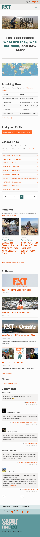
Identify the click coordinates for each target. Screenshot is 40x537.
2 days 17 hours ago (31, 464)
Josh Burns (16, 166)
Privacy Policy (26, 507)
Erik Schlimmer (17, 155)
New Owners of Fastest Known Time (18, 335)
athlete (35, 149)
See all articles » (7, 373)
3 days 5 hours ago (32, 491)
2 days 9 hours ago (32, 445)
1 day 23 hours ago (32, 404)
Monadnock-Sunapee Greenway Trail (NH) (25, 422)
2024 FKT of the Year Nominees (16, 289)
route (29, 149)
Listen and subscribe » (9, 215)
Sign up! (35, 2)
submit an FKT (7, 151)
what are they (15, 42)
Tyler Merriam (16, 159)
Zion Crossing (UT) (32, 402)
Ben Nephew (16, 163)
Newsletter (6, 507)
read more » (13, 485)
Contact (15, 507)
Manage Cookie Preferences (13, 511)
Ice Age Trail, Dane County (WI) (28, 462)
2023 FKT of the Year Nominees (16, 312)
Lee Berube (15, 186)
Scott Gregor (16, 178)
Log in (28, 2)
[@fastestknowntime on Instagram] (28, 512)
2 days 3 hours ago (32, 424)
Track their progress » (8, 118)
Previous (4, 231)
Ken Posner (16, 174)
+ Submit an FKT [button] (8, 132)
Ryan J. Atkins (16, 182)
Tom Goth (15, 189)
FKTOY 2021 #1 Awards (12, 362)
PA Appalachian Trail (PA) (30, 489)
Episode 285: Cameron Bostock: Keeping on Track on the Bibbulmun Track (10, 248)
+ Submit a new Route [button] (24, 132)
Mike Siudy (32, 178)
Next (36, 231)
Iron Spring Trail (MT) (31, 443)
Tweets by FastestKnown (9, 383)
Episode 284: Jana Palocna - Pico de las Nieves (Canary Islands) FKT (29, 248)
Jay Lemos (24, 178)
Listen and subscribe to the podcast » (13, 262)
